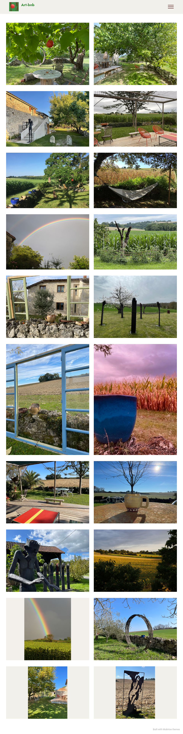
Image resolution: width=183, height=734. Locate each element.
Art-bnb (28, 5)
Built (155, 729)
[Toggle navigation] (171, 7)
